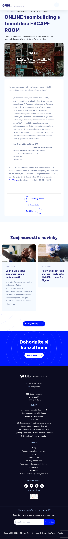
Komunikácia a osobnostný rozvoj (34, 426)
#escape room (22, 11)
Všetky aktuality (31, 324)
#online (32, 11)
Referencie (34, 471)
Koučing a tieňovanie (34, 461)
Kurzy (34, 448)
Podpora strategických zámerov (34, 451)
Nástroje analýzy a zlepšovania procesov (34, 429)
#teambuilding (42, 11)
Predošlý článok (37, 199)
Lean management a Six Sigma (34, 413)
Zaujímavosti (34, 467)
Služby (34, 454)
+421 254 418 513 (35, 384)
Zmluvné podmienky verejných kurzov (34, 474)
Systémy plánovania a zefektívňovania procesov (34, 433)
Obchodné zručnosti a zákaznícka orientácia (34, 423)
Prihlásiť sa (49, 522)
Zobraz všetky (34, 205)
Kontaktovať (32, 355)
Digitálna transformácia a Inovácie (34, 436)
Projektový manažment (34, 416)
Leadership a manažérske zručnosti (34, 410)
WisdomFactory (58, 533)
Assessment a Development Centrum (34, 464)
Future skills (34, 420)
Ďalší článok (31, 211)
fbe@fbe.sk (13, 180)
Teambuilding (34, 458)
